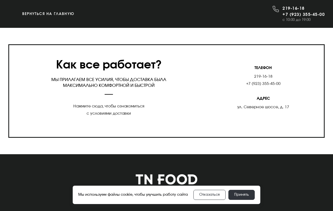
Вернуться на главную (48, 14)
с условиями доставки (109, 114)
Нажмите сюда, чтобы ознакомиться (108, 106)
